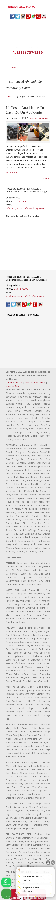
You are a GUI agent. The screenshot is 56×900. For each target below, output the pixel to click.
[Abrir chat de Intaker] (21, 898)
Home (8, 96)
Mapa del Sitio (12, 386)
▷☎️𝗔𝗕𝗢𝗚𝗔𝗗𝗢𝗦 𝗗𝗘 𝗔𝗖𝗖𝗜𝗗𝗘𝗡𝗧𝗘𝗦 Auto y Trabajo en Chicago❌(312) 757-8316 (28, 33)
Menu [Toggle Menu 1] (12, 67)
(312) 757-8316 (42, 7)
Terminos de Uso (14, 382)
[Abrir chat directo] (48, 862)
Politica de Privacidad (35, 382)
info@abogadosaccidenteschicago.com (29, 11)
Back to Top (46, 179)
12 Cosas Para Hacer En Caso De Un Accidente (25, 110)
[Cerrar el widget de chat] (53, 862)
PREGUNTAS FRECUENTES (28, 2)
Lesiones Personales (38, 118)
